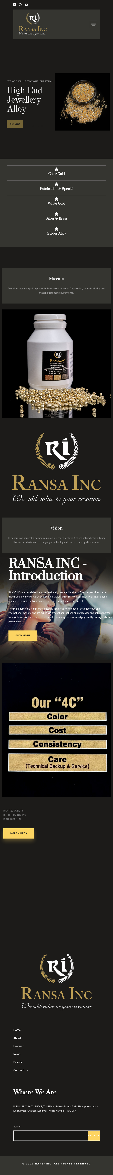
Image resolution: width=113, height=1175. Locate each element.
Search (17, 1126)
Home (17, 1030)
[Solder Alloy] (56, 229)
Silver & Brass (56, 218)
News (16, 1054)
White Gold (56, 203)
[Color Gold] (56, 169)
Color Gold (56, 174)
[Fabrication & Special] (56, 184)
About (17, 1038)
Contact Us (20, 1070)
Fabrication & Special (56, 189)
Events (17, 1062)
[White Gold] (56, 199)
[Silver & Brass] (56, 214)
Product (18, 1046)
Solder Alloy (56, 233)
